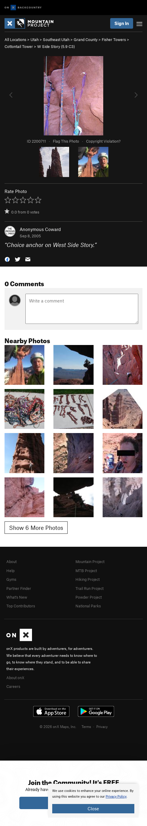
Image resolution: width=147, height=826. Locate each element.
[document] (93, 800)
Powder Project (88, 597)
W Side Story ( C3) (56, 46)
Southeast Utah (56, 39)
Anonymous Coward (40, 229)
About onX (15, 677)
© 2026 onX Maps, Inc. (58, 726)
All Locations (15, 39)
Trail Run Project (89, 588)
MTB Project (86, 570)
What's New (16, 597)
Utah (34, 39)
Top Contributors (20, 605)
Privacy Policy (116, 797)
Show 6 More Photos (36, 527)
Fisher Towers (114, 39)
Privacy (102, 726)
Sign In (121, 23)
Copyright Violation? (103, 141)
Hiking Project (87, 579)
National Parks (88, 605)
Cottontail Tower (19, 46)
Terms (86, 726)
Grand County (85, 39)
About (11, 561)
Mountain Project (89, 561)
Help (10, 570)
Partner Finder (18, 588)
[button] (7, 258)
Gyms (11, 579)
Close (93, 808)
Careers (13, 686)
